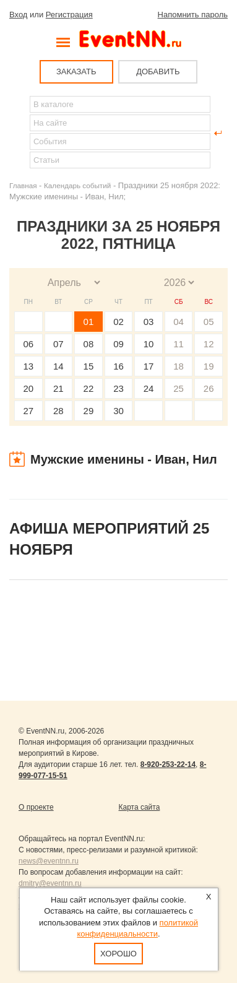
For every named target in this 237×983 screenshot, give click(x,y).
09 (118, 344)
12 (209, 344)
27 (28, 410)
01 (89, 321)
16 (118, 366)
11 (178, 344)
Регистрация (69, 14)
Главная (23, 185)
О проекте (36, 807)
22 (89, 388)
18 (178, 366)
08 (89, 344)
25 (178, 388)
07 (58, 344)
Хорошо (118, 953)
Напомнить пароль (193, 14)
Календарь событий (77, 185)
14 (58, 366)
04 (178, 321)
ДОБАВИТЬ (157, 71)
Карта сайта (139, 807)
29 (89, 410)
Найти (19, 133)
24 (149, 388)
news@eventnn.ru (49, 861)
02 (118, 321)
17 (149, 366)
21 (58, 388)
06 (28, 344)
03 (149, 321)
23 (118, 388)
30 (118, 410)
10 (149, 344)
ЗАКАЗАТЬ (76, 71)
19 (209, 366)
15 (89, 366)
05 (209, 321)
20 (28, 388)
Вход (18, 14)
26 (209, 388)
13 (28, 366)
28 (58, 410)
